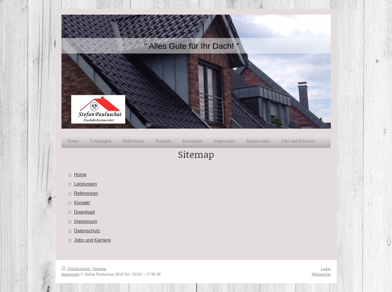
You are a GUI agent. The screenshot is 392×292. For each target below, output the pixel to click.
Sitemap (99, 269)
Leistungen (85, 184)
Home (80, 174)
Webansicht (321, 274)
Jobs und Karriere (92, 240)
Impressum (85, 221)
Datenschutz (87, 230)
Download (84, 212)
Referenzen (86, 193)
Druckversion (76, 269)
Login (326, 269)
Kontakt (82, 202)
